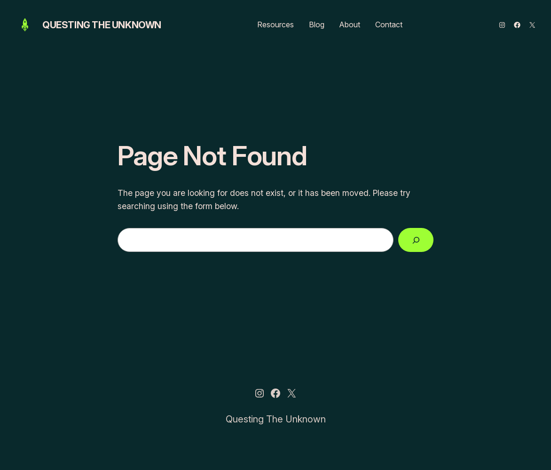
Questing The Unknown (101, 25)
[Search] (415, 240)
